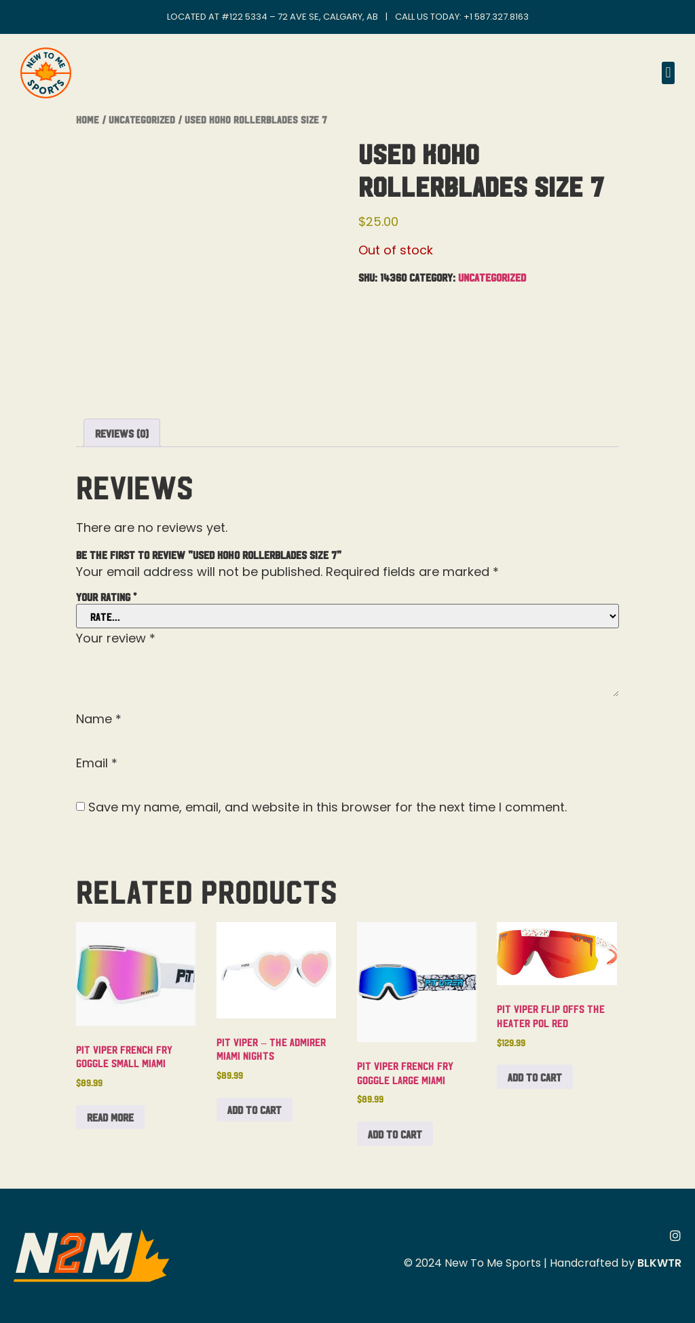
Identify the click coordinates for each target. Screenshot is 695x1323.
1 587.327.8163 (499, 16)
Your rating (106, 596)
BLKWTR (659, 1263)
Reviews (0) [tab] (122, 432)
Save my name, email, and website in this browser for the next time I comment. (327, 807)
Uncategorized (142, 119)
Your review (115, 638)
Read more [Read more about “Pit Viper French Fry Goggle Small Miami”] (110, 1116)
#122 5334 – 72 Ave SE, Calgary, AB (299, 16)
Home (87, 119)
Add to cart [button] (254, 1109)
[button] (668, 73)
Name (98, 719)
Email (96, 763)
